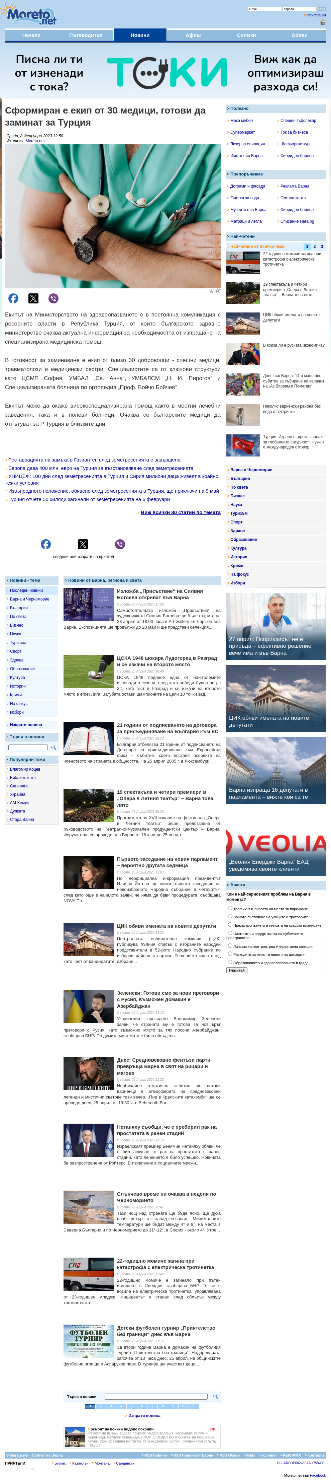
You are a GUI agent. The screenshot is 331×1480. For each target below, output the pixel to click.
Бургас (59, 1463)
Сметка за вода (243, 198)
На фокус (18, 703)
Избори (17, 712)
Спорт (15, 651)
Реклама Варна (293, 186)
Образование (22, 668)
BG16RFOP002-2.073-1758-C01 (301, 1463)
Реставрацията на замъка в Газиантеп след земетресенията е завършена (93, 460)
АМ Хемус (19, 802)
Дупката (17, 811)
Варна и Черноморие (29, 599)
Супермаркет (241, 132)
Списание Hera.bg (296, 221)
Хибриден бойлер (296, 155)
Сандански (124, 1463)
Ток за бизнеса (293, 132)
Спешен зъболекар (297, 120)
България (19, 608)
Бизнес (16, 625)
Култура (17, 677)
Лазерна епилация (246, 144)
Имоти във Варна (245, 155)
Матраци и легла (244, 221)
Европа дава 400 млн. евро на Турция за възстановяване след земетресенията (99, 468)
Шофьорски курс (294, 144)
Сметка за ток (292, 198)
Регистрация (316, 15)
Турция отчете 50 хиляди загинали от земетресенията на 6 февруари (88, 499)
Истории (18, 686)
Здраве (17, 660)
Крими (16, 695)
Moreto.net (34, 141)
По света (18, 616)
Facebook (318, 1475)
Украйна (17, 794)
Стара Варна (22, 819)
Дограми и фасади (246, 186)
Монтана (101, 1463)
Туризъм (18, 642)
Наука (15, 634)
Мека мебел (240, 120)
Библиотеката (23, 777)
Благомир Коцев (25, 769)
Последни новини (26, 590)
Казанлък (79, 1463)
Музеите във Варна (246, 209)
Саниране (19, 786)
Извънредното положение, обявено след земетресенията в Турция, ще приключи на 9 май (112, 491)
